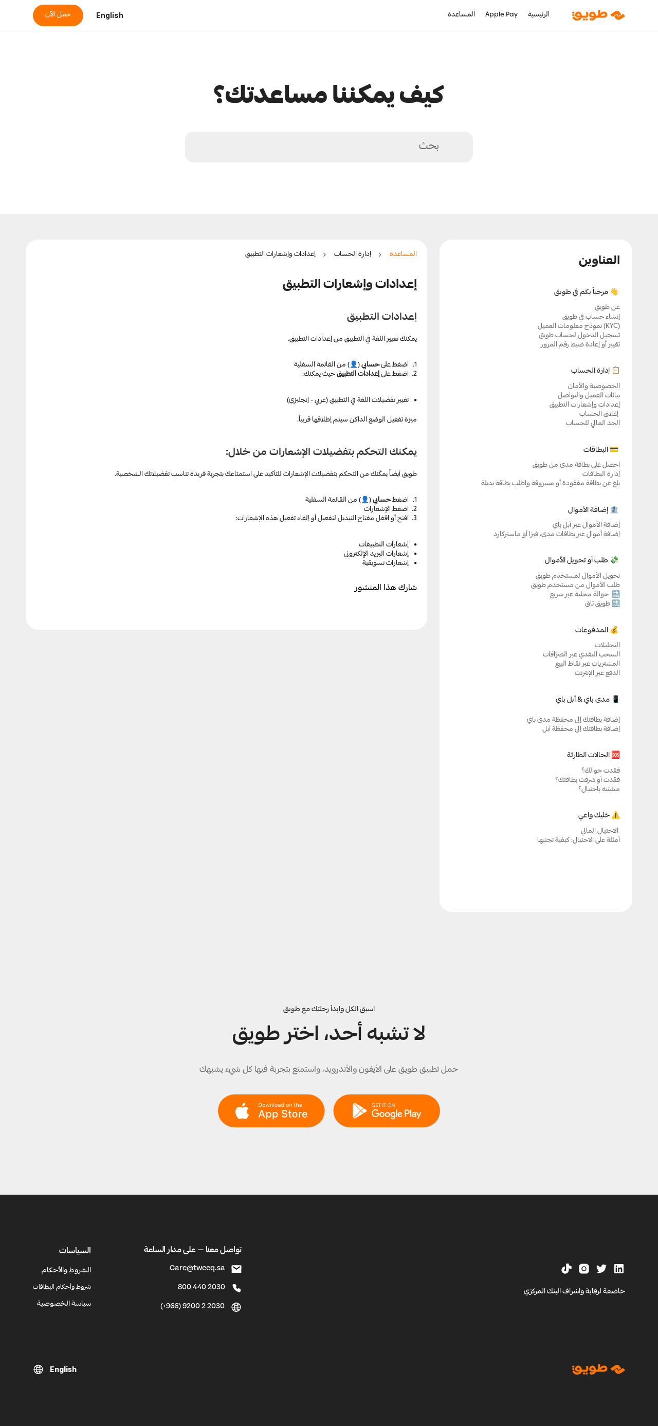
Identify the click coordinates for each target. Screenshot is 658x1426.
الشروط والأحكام (66, 1270)
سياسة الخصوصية (64, 1304)
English (109, 15)
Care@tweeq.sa (197, 1269)
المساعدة (403, 254)
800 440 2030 (201, 1288)
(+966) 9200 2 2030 (192, 1307)
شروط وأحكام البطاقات (62, 1287)
